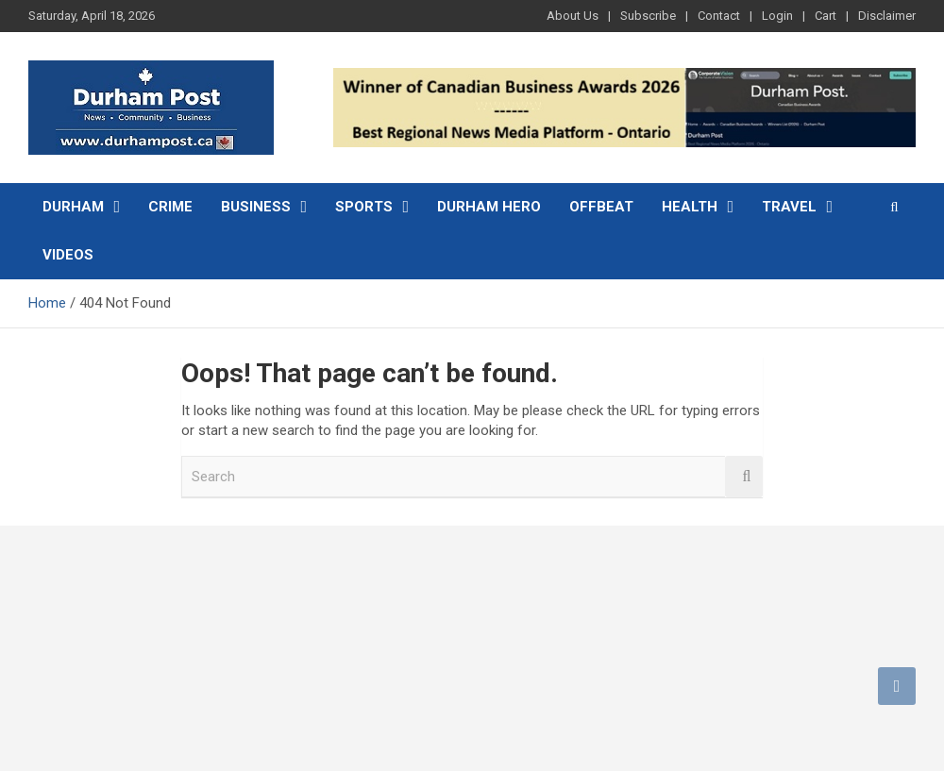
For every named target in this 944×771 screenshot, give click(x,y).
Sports (364, 206)
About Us (572, 15)
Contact (719, 15)
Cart (825, 15)
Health (689, 206)
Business (256, 206)
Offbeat (601, 206)
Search (744, 477)
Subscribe (648, 15)
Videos (67, 254)
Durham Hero (489, 206)
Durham (73, 206)
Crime (170, 206)
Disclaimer (887, 15)
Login (777, 15)
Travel (789, 206)
